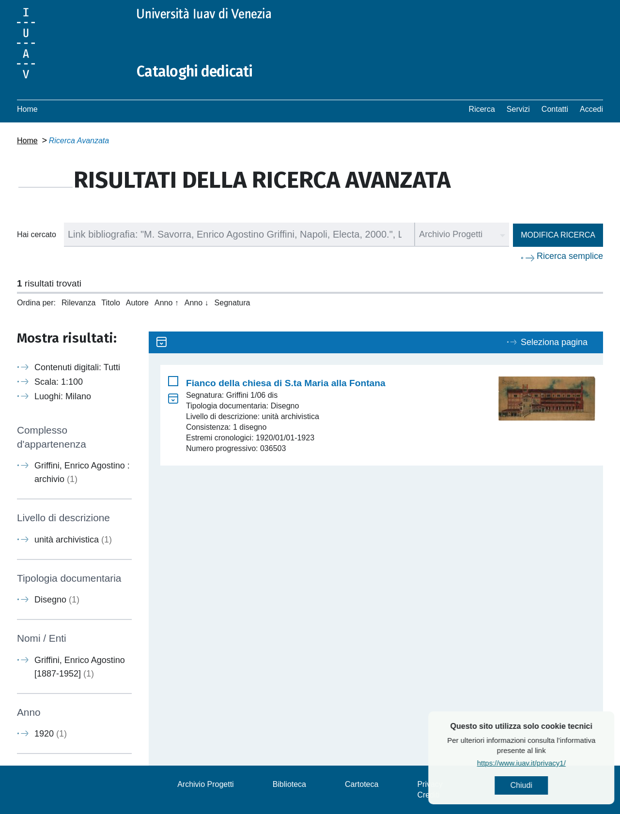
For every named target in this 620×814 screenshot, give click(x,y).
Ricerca (482, 109)
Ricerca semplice (570, 256)
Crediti (428, 795)
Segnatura (232, 303)
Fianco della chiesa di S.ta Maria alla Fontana (286, 383)
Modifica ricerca (558, 235)
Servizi (518, 109)
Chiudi (548, 785)
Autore (137, 303)
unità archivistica (73, 539)
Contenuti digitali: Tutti (77, 367)
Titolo (110, 303)
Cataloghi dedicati (195, 71)
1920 (50, 734)
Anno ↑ (167, 303)
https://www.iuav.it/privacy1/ (548, 763)
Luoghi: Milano (62, 396)
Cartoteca (361, 784)
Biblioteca (289, 784)
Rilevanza (78, 303)
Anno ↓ (197, 303)
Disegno (56, 599)
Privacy (429, 784)
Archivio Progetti (205, 784)
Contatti (555, 109)
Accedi (591, 109)
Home (27, 109)
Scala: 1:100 (58, 382)
